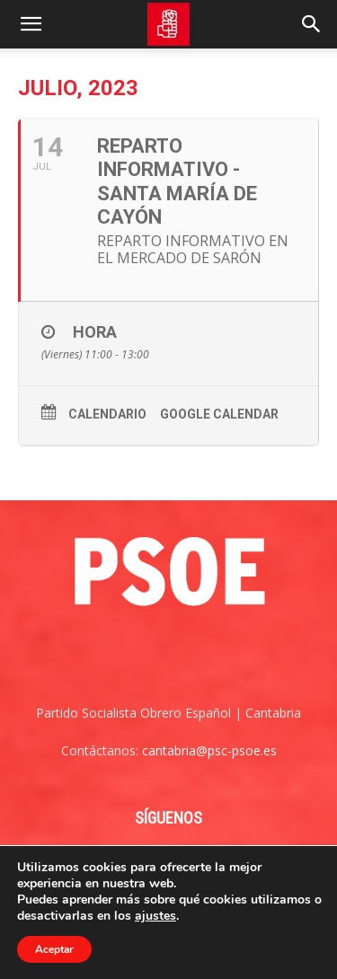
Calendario (107, 414)
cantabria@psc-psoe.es (209, 750)
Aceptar (54, 949)
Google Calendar (219, 414)
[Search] (312, 24)
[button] (30, 24)
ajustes (155, 916)
